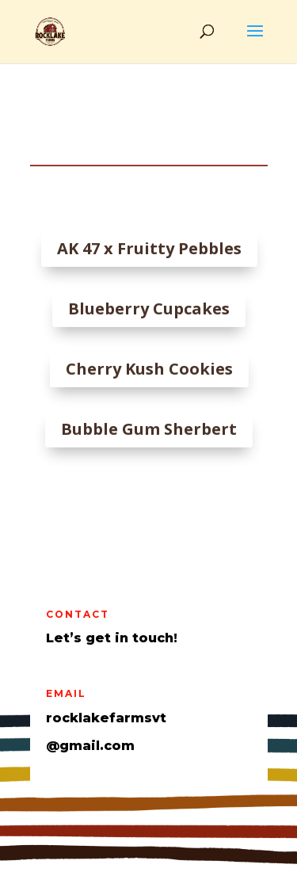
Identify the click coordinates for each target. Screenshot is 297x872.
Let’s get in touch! (111, 637)
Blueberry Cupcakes (148, 308)
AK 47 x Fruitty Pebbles (148, 248)
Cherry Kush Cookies (148, 368)
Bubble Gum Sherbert (148, 429)
